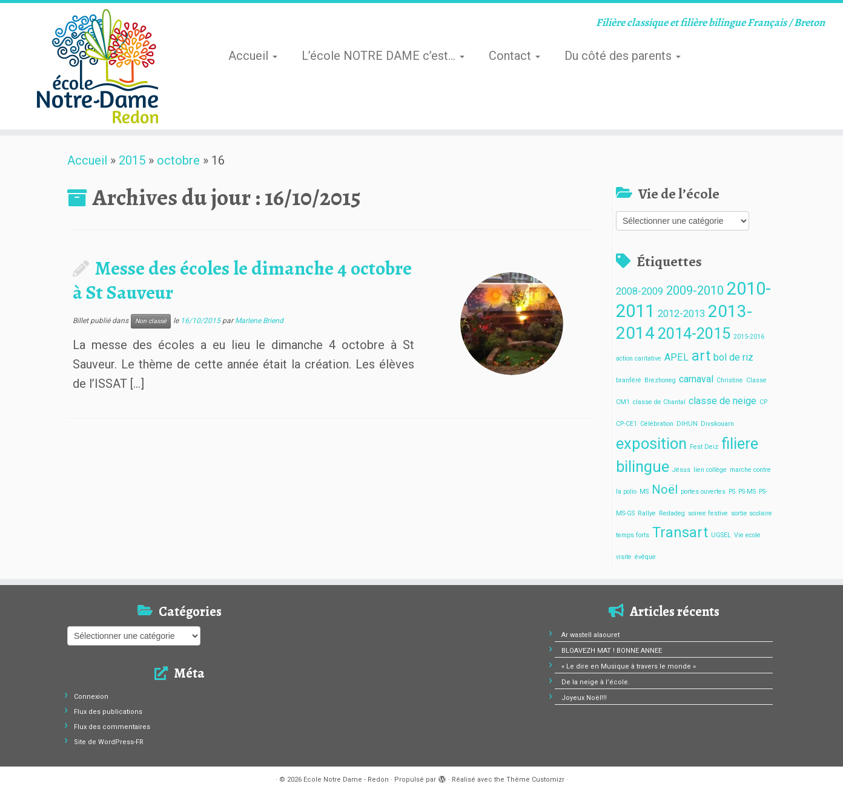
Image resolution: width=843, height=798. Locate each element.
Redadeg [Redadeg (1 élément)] (672, 513)
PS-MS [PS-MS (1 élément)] (747, 491)
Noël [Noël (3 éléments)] (665, 489)
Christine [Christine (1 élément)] (729, 380)
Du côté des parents (622, 55)
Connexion (91, 697)
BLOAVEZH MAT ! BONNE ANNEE (611, 651)
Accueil (252, 55)
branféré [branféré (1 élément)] (628, 380)
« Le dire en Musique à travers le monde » (628, 666)
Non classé (151, 321)
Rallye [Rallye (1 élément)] (647, 513)
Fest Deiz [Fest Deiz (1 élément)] (704, 447)
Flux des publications (108, 712)
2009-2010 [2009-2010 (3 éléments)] (695, 290)
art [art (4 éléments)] (701, 356)
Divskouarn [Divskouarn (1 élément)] (717, 424)
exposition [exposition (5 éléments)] (651, 443)
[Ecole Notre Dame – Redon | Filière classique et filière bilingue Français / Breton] (97, 66)
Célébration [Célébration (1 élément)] (656, 424)
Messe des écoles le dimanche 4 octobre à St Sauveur (242, 280)
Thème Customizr (535, 779)
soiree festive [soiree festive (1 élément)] (708, 513)
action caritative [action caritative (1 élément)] (638, 358)
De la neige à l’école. (595, 682)
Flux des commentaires (112, 727)
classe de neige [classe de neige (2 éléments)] (722, 401)
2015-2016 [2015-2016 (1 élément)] (748, 337)
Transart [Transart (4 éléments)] (680, 533)
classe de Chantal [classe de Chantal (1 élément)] (659, 402)
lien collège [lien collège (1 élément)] (710, 470)
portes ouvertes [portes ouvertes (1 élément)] (703, 491)
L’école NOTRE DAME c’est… (383, 55)
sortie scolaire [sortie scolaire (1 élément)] (751, 513)
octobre (178, 160)
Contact (514, 55)
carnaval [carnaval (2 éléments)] (696, 379)
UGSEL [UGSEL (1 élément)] (721, 535)
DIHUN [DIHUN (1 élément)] (687, 424)
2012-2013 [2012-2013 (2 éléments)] (681, 313)
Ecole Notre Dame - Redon (346, 779)
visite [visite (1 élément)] (624, 557)
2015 (132, 160)
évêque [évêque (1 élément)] (645, 557)
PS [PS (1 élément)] (732, 491)
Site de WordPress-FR (109, 742)
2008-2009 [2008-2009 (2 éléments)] (639, 291)
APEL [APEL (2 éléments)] (676, 357)
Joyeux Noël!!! (584, 698)
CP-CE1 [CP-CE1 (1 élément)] (626, 424)
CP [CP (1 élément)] (763, 402)
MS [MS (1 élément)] (644, 491)
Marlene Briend (259, 320)
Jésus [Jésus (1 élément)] (681, 470)
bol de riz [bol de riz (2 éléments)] (733, 357)
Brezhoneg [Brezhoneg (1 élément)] (660, 380)
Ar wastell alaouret (590, 635)
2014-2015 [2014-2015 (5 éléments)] (694, 333)
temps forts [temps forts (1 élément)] (632, 535)
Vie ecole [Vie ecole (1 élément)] (747, 535)
